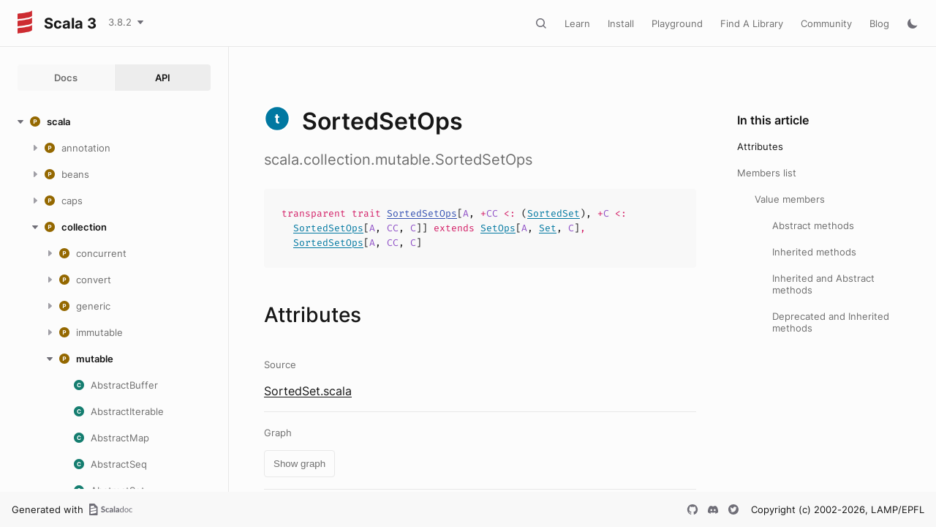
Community (826, 23)
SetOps (498, 228)
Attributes (760, 146)
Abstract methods (813, 225)
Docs (66, 77)
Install (621, 23)
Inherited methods (814, 252)
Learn (577, 23)
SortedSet (553, 213)
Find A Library (751, 23)
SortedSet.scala (308, 391)
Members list (766, 173)
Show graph (299, 463)
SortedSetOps (422, 213)
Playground (677, 23)
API (162, 77)
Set (547, 228)
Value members (790, 199)
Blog (879, 23)
